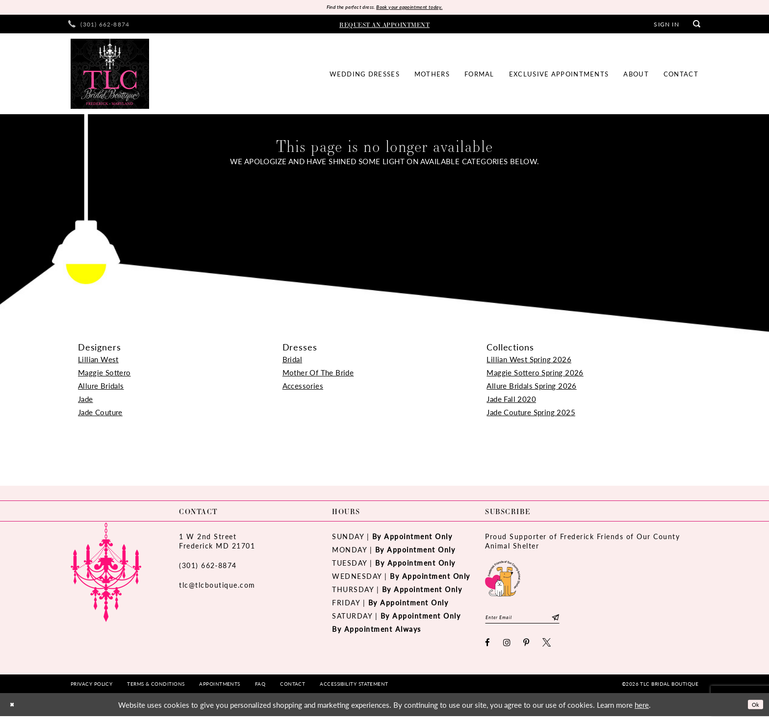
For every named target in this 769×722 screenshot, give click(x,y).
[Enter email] (535, 621)
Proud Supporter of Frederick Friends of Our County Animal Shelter (582, 542)
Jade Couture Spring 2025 (531, 414)
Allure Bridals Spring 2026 (531, 387)
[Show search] (697, 26)
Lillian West (98, 361)
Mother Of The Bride (318, 374)
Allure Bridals (101, 387)
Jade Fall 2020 (511, 401)
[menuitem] (98, 26)
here (642, 710)
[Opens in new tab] (502, 579)
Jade (85, 401)
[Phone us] (98, 26)
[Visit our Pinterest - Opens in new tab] (526, 648)
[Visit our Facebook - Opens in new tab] (488, 648)
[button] (666, 26)
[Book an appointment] (384, 26)
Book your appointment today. (417, 8)
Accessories (302, 387)
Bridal (292, 361)
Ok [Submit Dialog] (753, 710)
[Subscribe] (581, 621)
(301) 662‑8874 (208, 567)
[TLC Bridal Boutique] (110, 76)
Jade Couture (100, 414)
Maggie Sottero (104, 374)
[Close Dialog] (14, 710)
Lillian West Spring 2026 (529, 361)
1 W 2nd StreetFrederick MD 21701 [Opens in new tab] (217, 542)
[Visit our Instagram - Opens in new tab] (507, 648)
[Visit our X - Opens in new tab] (547, 648)
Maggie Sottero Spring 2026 (535, 374)
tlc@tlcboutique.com (217, 587)
